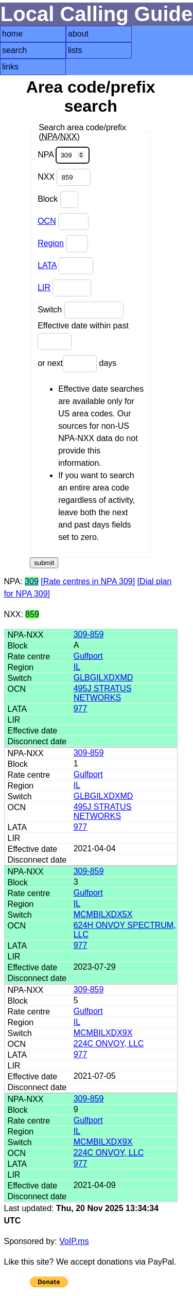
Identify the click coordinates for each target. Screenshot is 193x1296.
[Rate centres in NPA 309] (88, 581)
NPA (64, 155)
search (14, 50)
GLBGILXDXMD (103, 677)
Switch (81, 310)
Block (58, 199)
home (12, 33)
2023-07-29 (95, 966)
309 (32, 581)
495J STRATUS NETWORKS (103, 693)
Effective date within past (83, 335)
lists (75, 50)
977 (80, 708)
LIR (44, 287)
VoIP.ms (74, 1241)
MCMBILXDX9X (103, 1032)
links (10, 66)
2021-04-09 (95, 1185)
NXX (64, 177)
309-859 (89, 634)
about (78, 33)
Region (51, 243)
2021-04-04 (95, 848)
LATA (47, 265)
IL (77, 666)
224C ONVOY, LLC (109, 1043)
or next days (77, 363)
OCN (47, 221)
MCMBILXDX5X (103, 914)
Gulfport (88, 656)
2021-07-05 (95, 1076)
